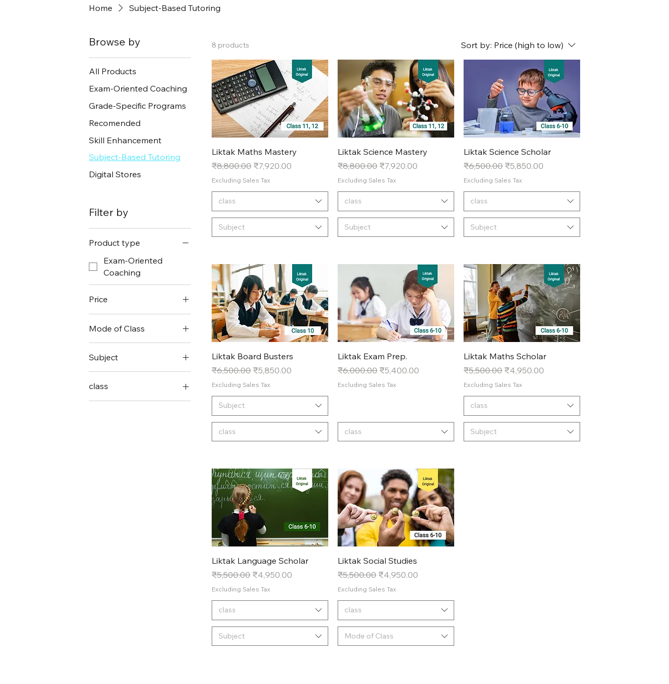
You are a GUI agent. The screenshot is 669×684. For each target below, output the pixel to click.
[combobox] (270, 201)
